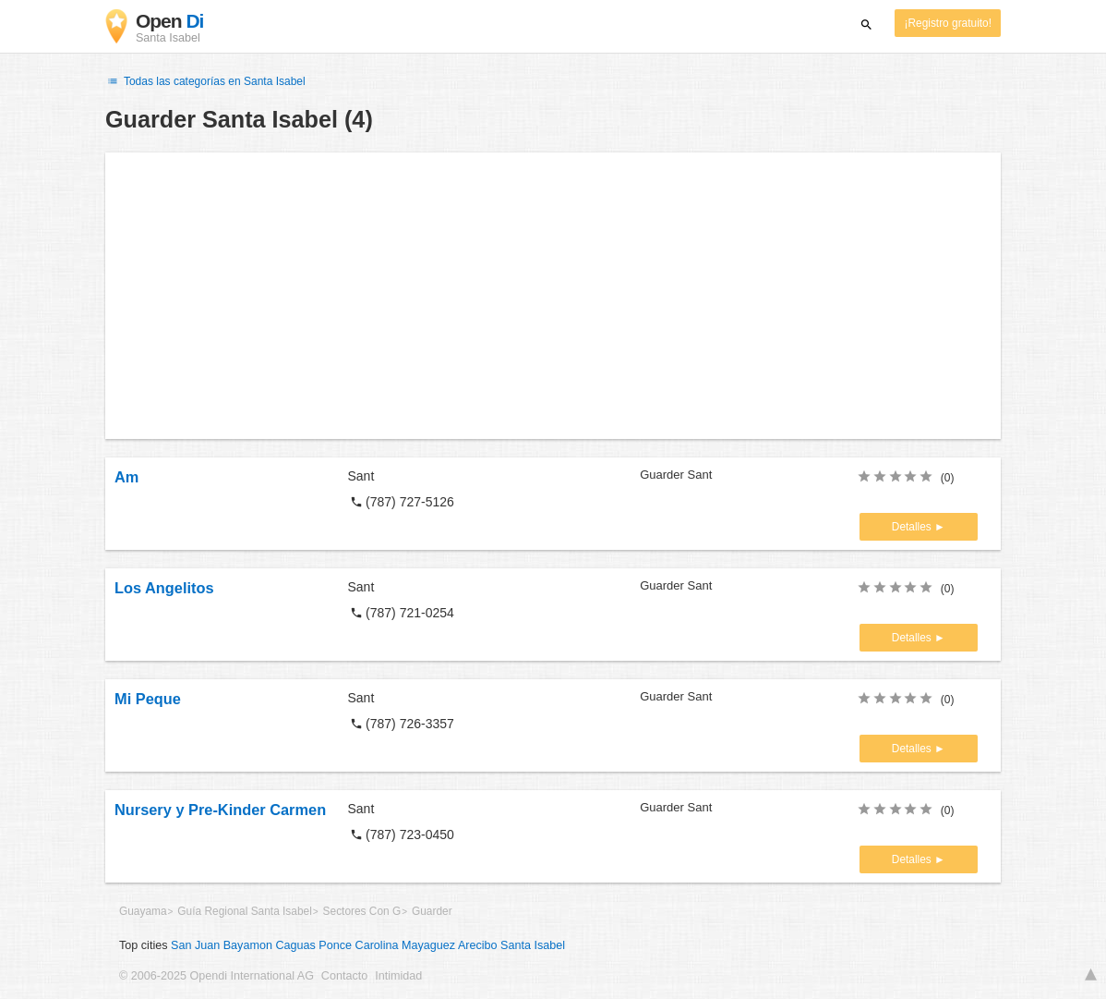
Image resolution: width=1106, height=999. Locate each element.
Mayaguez (428, 945)
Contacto (344, 975)
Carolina (377, 945)
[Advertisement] (553, 295)
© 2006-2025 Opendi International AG (216, 975)
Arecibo (478, 945)
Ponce (335, 945)
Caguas (295, 945)
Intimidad (398, 975)
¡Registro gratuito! (948, 23)
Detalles (913, 526)
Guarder (432, 911)
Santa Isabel (532, 945)
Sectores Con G (362, 911)
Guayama (143, 911)
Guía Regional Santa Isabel (244, 911)
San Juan (195, 945)
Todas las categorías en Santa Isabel (205, 81)
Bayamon (247, 945)
